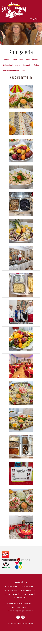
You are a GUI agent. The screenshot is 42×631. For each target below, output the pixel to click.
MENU (35, 19)
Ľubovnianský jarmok (11, 65)
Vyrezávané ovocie (11, 70)
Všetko (6, 59)
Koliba (36, 65)
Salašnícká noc (32, 59)
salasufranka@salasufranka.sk (23, 611)
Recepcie (27, 65)
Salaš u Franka (17, 59)
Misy (23, 70)
